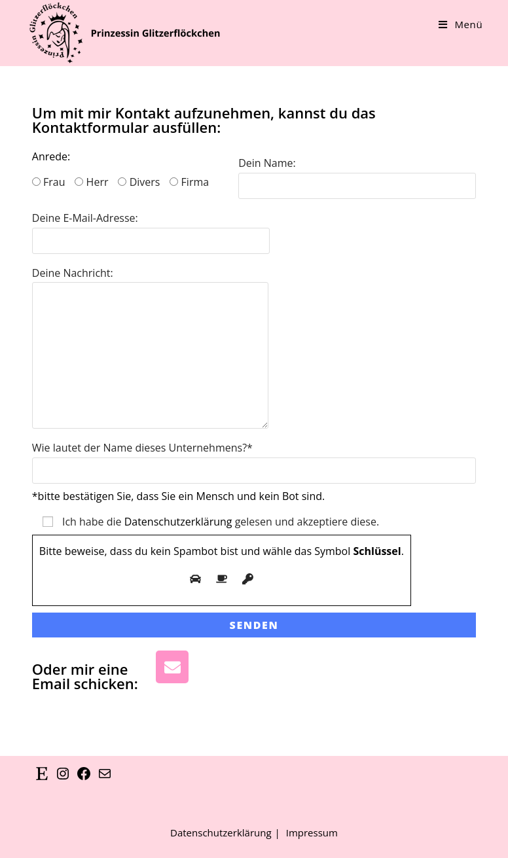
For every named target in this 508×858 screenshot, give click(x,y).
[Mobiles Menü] (460, 24)
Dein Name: (357, 174)
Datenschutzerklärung (178, 521)
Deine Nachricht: (150, 314)
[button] (29, 829)
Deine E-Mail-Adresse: (151, 229)
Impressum (312, 832)
